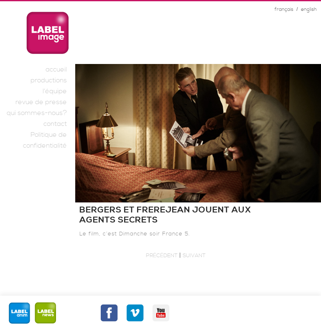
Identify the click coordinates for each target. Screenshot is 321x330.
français (284, 9)
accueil (56, 69)
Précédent (162, 255)
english (309, 9)
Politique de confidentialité (45, 140)
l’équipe (55, 91)
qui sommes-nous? (37, 113)
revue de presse (41, 102)
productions (49, 80)
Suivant (194, 255)
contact (55, 124)
